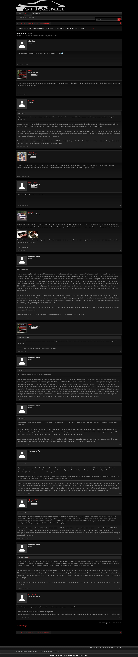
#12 (120, 538)
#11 (120, 493)
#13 (120, 588)
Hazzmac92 (32, 595)
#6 (120, 250)
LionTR (30, 71)
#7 (120, 318)
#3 (120, 146)
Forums (27, 14)
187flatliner (32, 153)
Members (36, 14)
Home (20, 14)
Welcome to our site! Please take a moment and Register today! (69, 655)
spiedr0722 (32, 182)
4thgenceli (32, 100)
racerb (30, 212)
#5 (120, 206)
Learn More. (90, 28)
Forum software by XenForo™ (31, 651)
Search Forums (22, 17)
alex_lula (47, 36)
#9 (120, 399)
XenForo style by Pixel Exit (55, 651)
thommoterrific (34, 257)
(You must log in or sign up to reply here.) (110, 623)
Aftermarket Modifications (31, 36)
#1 (120, 64)
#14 (120, 618)
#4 (120, 176)
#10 (120, 444)
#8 (120, 351)
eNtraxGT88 (33, 500)
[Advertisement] (69, 639)
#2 (120, 94)
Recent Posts (31, 17)
